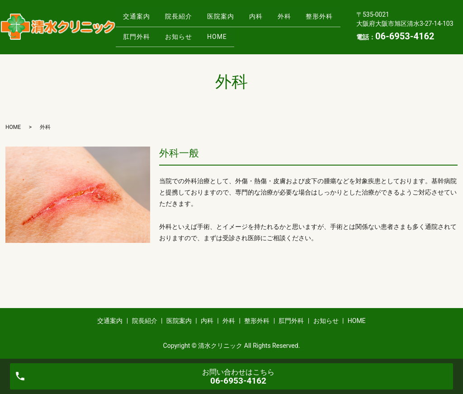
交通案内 (138, 19)
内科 (270, 19)
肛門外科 (184, 33)
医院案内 (231, 19)
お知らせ (231, 33)
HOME (273, 33)
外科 (303, 19)
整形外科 (138, 33)
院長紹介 (184, 19)
